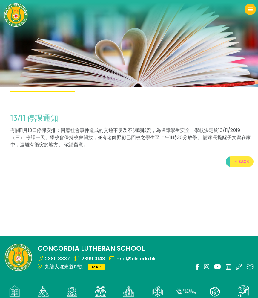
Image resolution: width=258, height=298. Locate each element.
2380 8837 (57, 258)
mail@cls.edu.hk (136, 258)
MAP (96, 267)
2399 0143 (93, 258)
